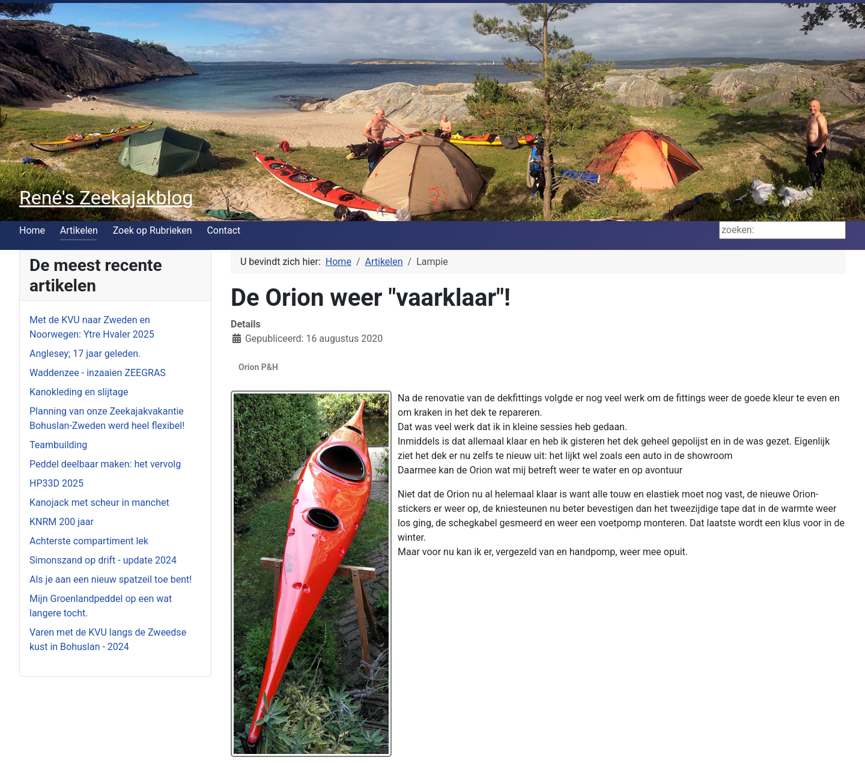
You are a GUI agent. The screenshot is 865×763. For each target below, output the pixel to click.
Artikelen (79, 230)
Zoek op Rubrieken (152, 230)
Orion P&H (258, 367)
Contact (223, 230)
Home (32, 230)
